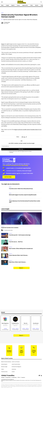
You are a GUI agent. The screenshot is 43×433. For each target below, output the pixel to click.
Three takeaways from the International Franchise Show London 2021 (24, 201)
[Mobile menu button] (2, 2)
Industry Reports (4, 364)
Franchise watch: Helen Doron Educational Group (21, 188)
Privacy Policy (8, 377)
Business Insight (4, 366)
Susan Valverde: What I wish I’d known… (18, 255)
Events (18, 5)
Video (31, 5)
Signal (2, 44)
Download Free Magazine (16, 366)
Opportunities (25, 5)
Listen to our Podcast (16, 361)
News (2, 5)
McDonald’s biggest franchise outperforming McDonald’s (22, 194)
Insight (7, 5)
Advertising (14, 369)
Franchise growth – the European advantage (19, 235)
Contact (13, 371)
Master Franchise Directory (6, 361)
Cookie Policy (14, 377)
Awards (36, 5)
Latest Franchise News (16, 364)
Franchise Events (4, 371)
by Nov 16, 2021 (7, 23)
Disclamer (2, 377)
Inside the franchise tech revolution (9, 227)
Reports (12, 5)
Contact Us (23, 377)
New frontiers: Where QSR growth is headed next (21, 248)
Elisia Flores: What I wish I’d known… (17, 262)
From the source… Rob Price (16, 241)
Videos (2, 369)
